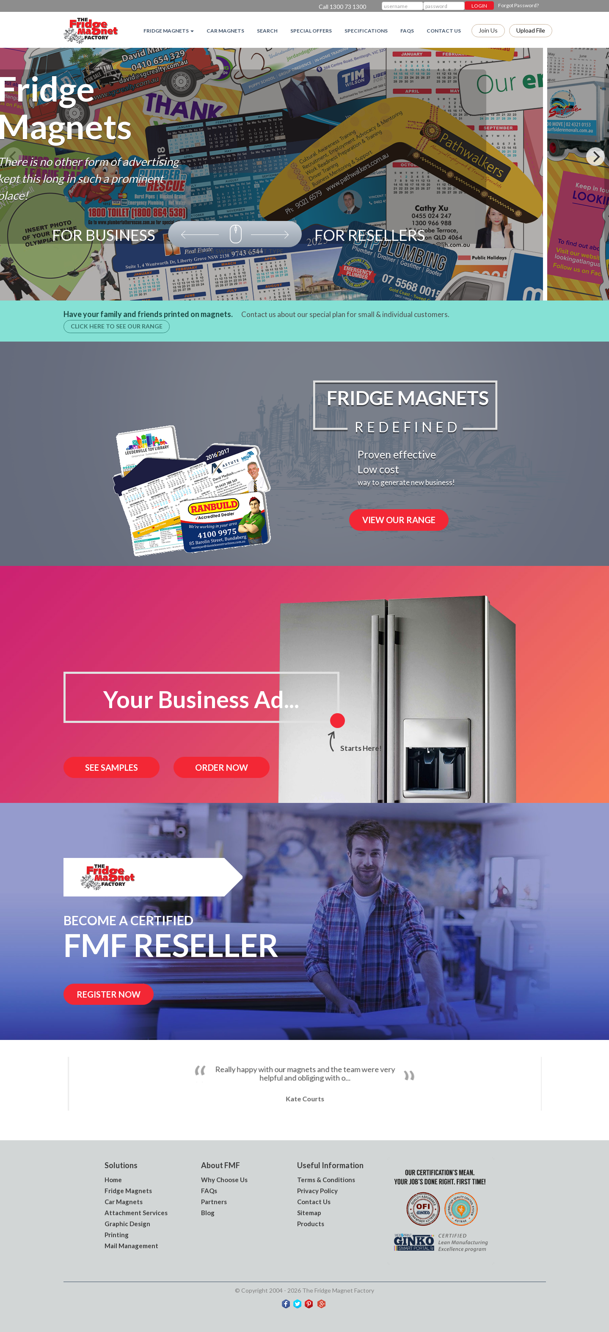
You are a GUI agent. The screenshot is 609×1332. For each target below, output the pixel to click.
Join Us (488, 30)
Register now (109, 994)
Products (310, 1223)
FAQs (407, 31)
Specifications (366, 31)
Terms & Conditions (326, 1179)
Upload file (530, 30)
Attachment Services (136, 1212)
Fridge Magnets (128, 1190)
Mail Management (131, 1245)
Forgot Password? (518, 5)
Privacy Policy (317, 1190)
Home (113, 1179)
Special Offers (311, 31)
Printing (117, 1234)
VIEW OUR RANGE (398, 520)
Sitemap (309, 1212)
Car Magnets (225, 31)
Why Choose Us (224, 1179)
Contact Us (444, 31)
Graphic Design (127, 1223)
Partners (214, 1201)
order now (221, 767)
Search (267, 31)
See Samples (111, 767)
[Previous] (13, 156)
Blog (208, 1212)
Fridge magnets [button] (168, 31)
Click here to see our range (117, 326)
